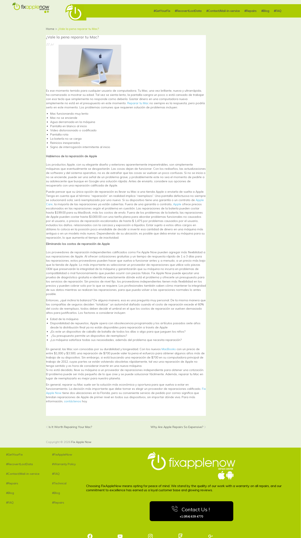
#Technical (59, 483)
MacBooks (169, 349)
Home (50, 29)
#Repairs (250, 11)
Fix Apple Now (81, 442)
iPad (49, 407)
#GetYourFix (162, 11)
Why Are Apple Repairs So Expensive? (178, 427)
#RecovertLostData (188, 11)
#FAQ (277, 11)
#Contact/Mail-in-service (223, 11)
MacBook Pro (66, 407)
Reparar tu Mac (138, 103)
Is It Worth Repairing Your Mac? (69, 427)
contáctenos (72, 401)
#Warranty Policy (64, 464)
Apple (177, 204)
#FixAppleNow (62, 454)
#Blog (265, 11)
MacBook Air (89, 407)
